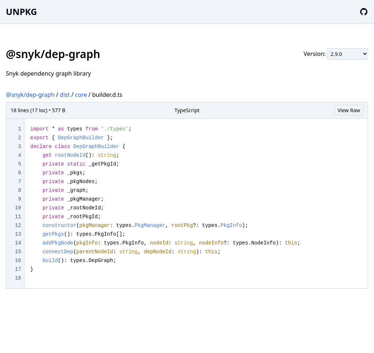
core (81, 95)
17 (18, 269)
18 (18, 278)
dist (65, 95)
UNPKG (21, 11)
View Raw (348, 110)
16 (18, 260)
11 (18, 217)
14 (18, 243)
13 (18, 234)
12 (18, 225)
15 (18, 252)
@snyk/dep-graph (30, 95)
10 (18, 208)
